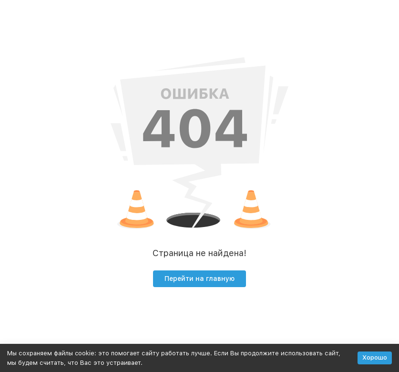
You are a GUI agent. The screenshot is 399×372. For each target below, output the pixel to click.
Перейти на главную (199, 278)
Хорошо (374, 357)
